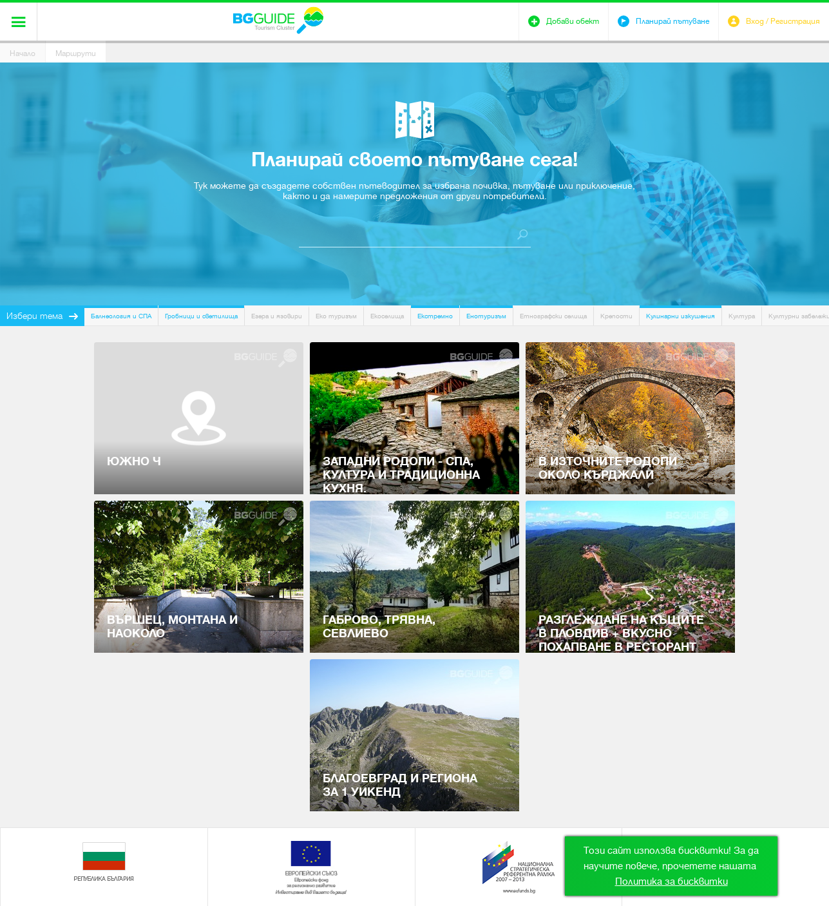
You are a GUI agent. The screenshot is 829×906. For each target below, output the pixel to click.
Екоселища (387, 316)
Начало (22, 53)
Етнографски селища (553, 316)
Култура (742, 316)
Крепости (616, 316)
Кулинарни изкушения (680, 316)
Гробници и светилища (201, 316)
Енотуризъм (486, 316)
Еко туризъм (336, 316)
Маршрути (75, 53)
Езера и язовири (276, 316)
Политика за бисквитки (671, 881)
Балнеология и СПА (121, 316)
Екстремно (435, 316)
